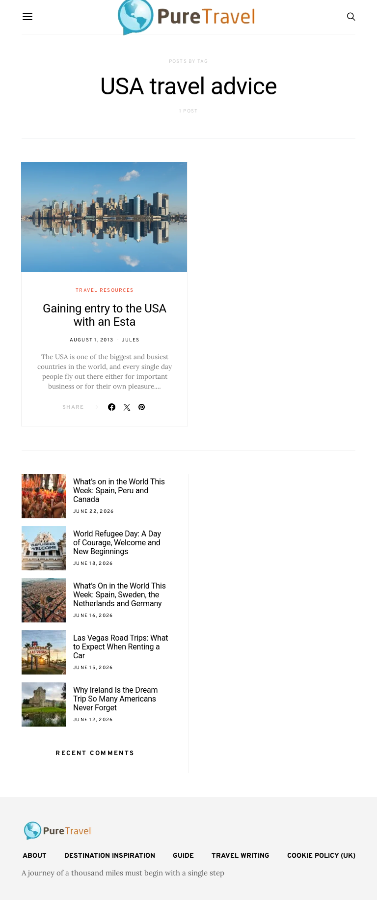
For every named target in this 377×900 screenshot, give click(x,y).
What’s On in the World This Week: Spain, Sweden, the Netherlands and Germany (119, 594)
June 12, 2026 (93, 720)
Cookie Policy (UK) (321, 856)
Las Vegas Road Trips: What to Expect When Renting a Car (120, 646)
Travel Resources (105, 290)
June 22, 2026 (93, 511)
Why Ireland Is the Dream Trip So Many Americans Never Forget (115, 698)
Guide (183, 856)
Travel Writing (240, 856)
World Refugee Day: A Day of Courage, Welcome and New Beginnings (117, 542)
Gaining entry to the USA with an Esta (104, 315)
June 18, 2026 (93, 564)
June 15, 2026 (93, 668)
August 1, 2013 (92, 340)
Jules (130, 340)
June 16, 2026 (93, 616)
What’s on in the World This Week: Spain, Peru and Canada (119, 490)
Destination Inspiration (109, 856)
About (35, 856)
